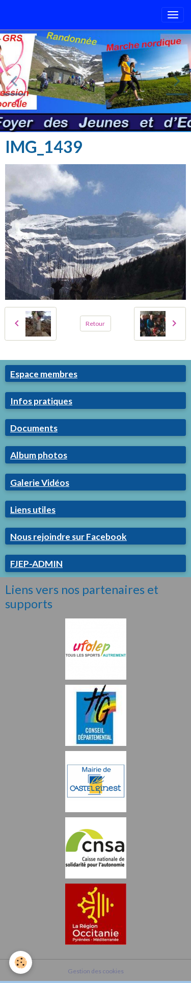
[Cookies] (20, 962)
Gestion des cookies (96, 971)
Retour (95, 323)
